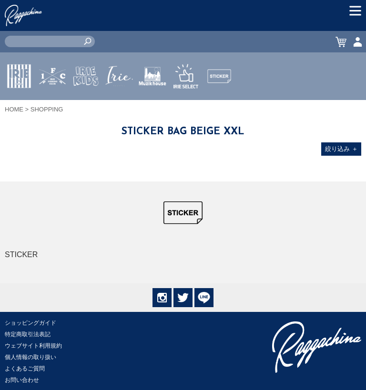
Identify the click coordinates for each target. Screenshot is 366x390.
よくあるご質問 (25, 368)
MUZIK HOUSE (152, 104)
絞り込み (341, 148)
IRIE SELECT (186, 104)
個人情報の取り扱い (30, 357)
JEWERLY (119, 98)
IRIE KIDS (86, 104)
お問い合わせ (22, 380)
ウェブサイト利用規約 (33, 345)
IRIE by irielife (19, 104)
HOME (14, 109)
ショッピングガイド (30, 323)
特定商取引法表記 (28, 334)
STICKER (219, 98)
